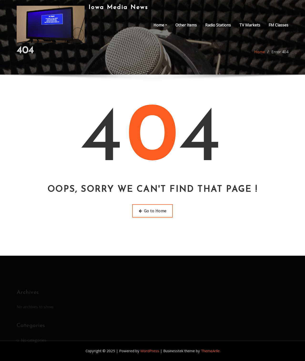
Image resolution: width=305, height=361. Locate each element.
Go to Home (153, 211)
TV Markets (249, 25)
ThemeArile (210, 350)
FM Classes (278, 25)
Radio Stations (218, 25)
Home (160, 25)
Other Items (186, 25)
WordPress (149, 350)
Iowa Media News (118, 7)
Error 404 (279, 53)
